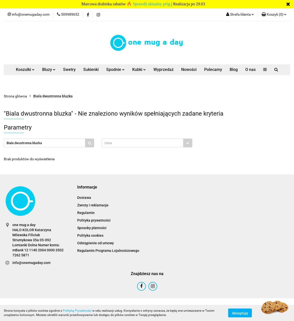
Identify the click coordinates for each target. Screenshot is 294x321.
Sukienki (91, 69)
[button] (274, 14)
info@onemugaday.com (31, 263)
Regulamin (86, 213)
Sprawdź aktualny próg (151, 4)
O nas (250, 69)
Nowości (189, 69)
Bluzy (49, 69)
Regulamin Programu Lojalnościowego (108, 251)
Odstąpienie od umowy (95, 243)
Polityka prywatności (94, 220)
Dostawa (84, 198)
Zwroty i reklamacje (93, 205)
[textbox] (142, 143)
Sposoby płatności (91, 228)
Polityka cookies (90, 235)
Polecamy (213, 69)
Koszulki (25, 69)
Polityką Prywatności (77, 310)
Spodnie (115, 69)
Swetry (69, 69)
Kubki (139, 69)
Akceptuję (240, 313)
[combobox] (147, 143)
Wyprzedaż (163, 69)
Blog (234, 69)
